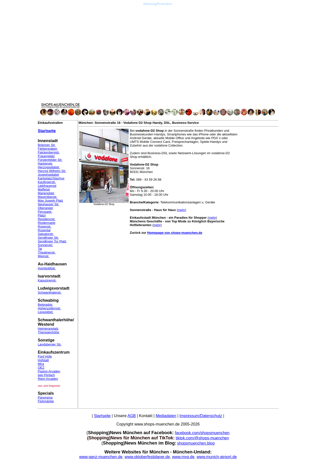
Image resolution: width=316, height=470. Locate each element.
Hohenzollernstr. (49, 308)
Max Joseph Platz (50, 200)
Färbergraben (47, 148)
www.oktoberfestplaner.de (147, 457)
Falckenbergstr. (49, 152)
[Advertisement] (158, 40)
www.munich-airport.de (217, 457)
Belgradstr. (45, 304)
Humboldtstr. (47, 268)
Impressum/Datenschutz (200, 416)
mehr (181, 210)
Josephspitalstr (48, 174)
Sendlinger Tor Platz (52, 241)
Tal (40, 249)
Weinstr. (43, 256)
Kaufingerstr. (47, 182)
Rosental (44, 230)
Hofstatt (43, 360)
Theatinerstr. (47, 252)
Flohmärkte (46, 401)
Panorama (45, 397)
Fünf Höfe (45, 356)
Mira (41, 364)
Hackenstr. (45, 163)
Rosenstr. (44, 226)
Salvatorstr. (46, 234)
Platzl (42, 215)
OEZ (41, 367)
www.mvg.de (183, 457)
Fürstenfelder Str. (50, 160)
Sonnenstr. (45, 245)
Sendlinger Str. (48, 237)
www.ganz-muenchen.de (100, 457)
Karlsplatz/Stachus (51, 178)
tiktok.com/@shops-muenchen (202, 438)
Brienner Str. (47, 145)
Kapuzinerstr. (47, 280)
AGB (131, 416)
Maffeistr (44, 189)
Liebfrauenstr (47, 186)
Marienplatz (46, 193)
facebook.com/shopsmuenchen (202, 433)
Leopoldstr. (46, 312)
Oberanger (45, 208)
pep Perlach (46, 375)
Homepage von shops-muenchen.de (174, 233)
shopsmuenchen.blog (196, 443)
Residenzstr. (47, 219)
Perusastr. (45, 212)
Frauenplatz (46, 156)
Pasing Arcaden (49, 371)
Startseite (47, 131)
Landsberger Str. (49, 344)
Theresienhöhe (48, 332)
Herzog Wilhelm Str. (52, 171)
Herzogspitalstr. (49, 167)
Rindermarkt (46, 223)
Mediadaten (166, 416)
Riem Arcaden (48, 379)
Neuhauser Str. (48, 204)
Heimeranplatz (48, 328)
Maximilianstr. (47, 197)
